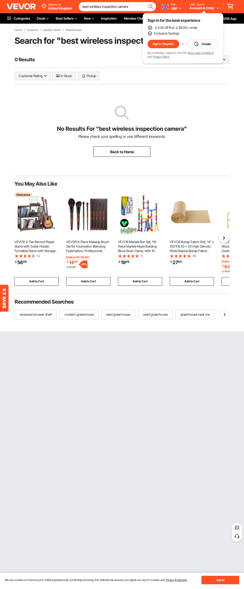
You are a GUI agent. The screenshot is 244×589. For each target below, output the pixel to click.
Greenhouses (73, 30)
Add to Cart (36, 281)
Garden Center (52, 30)
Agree (220, 580)
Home (18, 30)
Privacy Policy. (161, 56)
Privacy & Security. (176, 580)
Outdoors (33, 30)
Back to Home (122, 151)
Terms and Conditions (200, 53)
